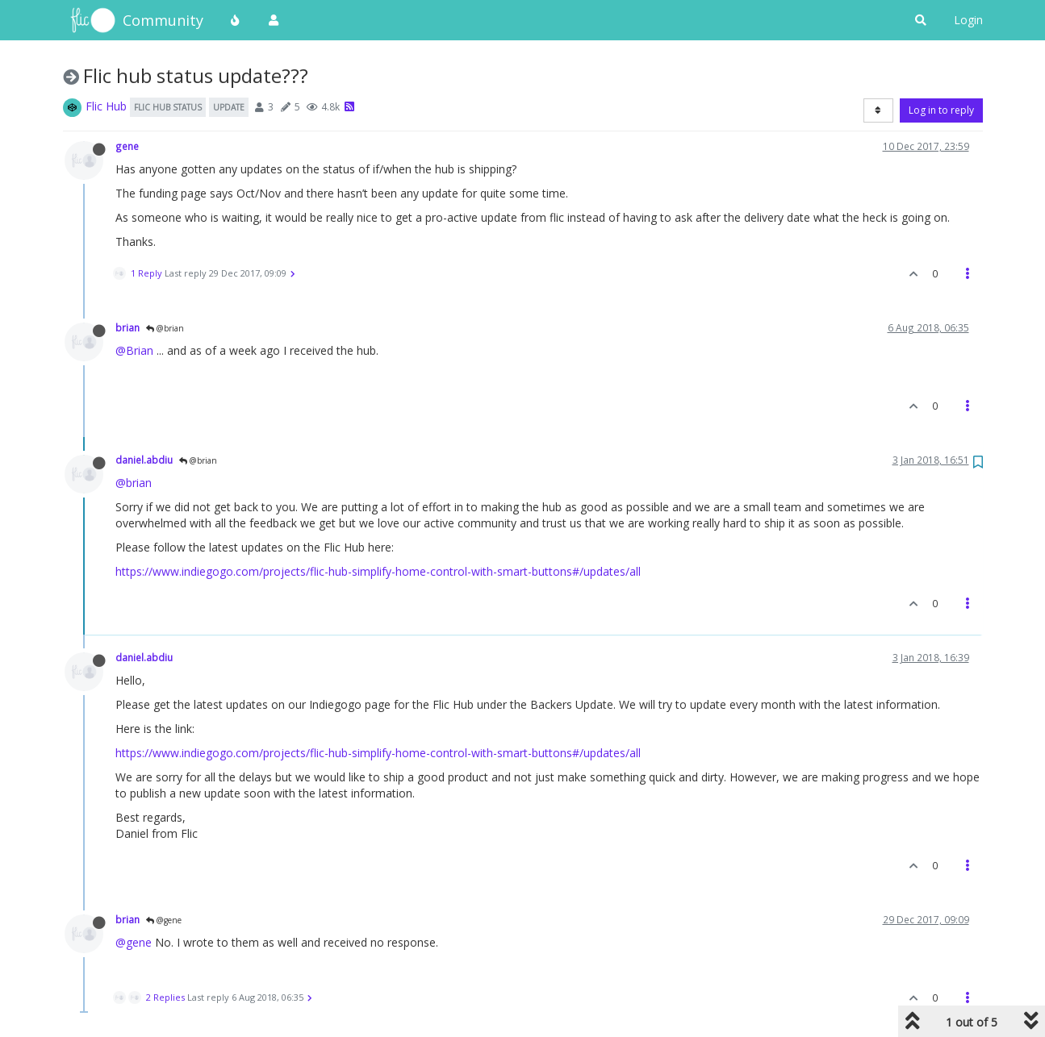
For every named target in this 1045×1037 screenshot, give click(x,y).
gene (127, 146)
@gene (164, 920)
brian (127, 327)
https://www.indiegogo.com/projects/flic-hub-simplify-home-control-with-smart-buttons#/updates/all (378, 571)
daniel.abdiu (144, 459)
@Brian (134, 350)
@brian (165, 328)
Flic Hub (106, 106)
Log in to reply (941, 110)
